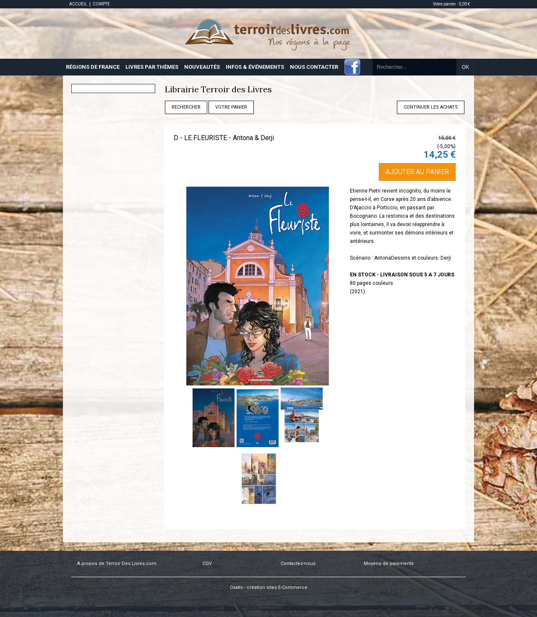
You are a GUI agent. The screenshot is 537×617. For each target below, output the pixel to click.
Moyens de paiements (389, 563)
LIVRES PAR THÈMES (151, 67)
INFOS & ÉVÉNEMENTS (255, 67)
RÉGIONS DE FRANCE (93, 67)
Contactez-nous (298, 563)
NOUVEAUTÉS (202, 67)
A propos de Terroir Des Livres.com (116, 563)
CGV (207, 563)
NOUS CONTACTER (314, 67)
